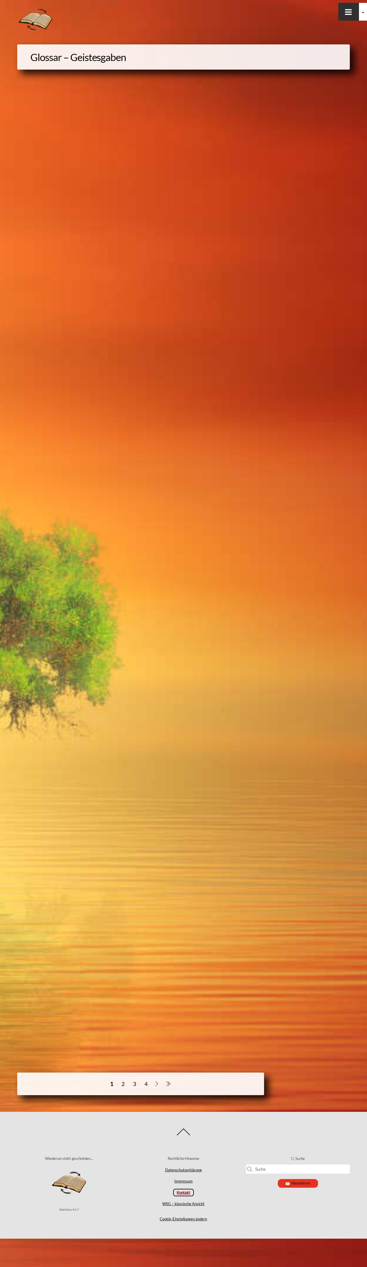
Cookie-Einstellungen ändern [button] (183, 1247)
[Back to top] (183, 1163)
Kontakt (183, 1220)
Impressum (183, 1209)
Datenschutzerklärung (183, 1198)
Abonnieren (298, 1211)
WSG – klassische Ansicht (183, 1232)
